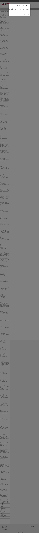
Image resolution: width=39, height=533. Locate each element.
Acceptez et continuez (26, 14)
